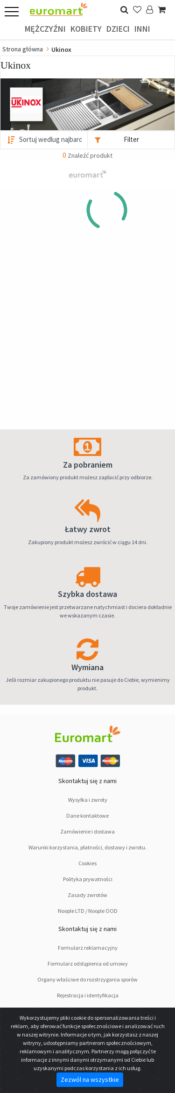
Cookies (87, 863)
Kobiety (86, 28)
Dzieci (118, 28)
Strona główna (22, 49)
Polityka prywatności (87, 879)
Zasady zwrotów (87, 894)
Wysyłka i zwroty (87, 799)
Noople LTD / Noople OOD (88, 910)
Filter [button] (131, 139)
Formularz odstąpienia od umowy (88, 963)
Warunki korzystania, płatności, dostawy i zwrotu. (87, 847)
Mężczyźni (45, 28)
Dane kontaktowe (87, 815)
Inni (142, 28)
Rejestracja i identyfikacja (88, 995)
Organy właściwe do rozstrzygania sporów (87, 979)
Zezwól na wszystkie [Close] (90, 1079)
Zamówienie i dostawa (87, 831)
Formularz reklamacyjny (88, 947)
